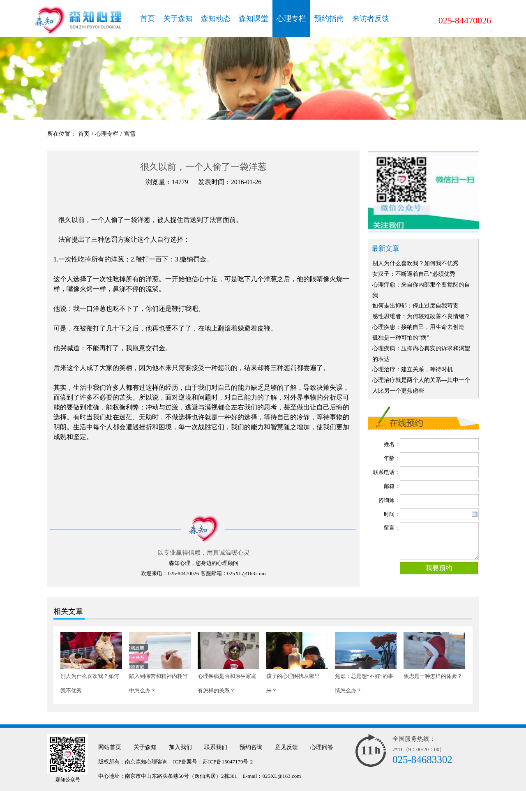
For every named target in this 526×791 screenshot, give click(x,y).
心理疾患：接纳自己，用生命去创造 (418, 327)
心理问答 (321, 747)
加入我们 (180, 747)
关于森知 (178, 18)
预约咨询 (251, 747)
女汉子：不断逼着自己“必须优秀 (413, 274)
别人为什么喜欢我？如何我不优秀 (415, 263)
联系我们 (215, 747)
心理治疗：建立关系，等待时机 (412, 369)
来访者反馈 (370, 18)
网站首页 (109, 747)
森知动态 (216, 18)
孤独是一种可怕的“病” (400, 338)
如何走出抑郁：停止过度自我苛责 (415, 306)
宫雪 (130, 134)
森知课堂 (253, 18)
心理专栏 (291, 18)
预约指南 (329, 18)
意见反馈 (286, 747)
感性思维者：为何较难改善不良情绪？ (421, 316)
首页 (147, 18)
